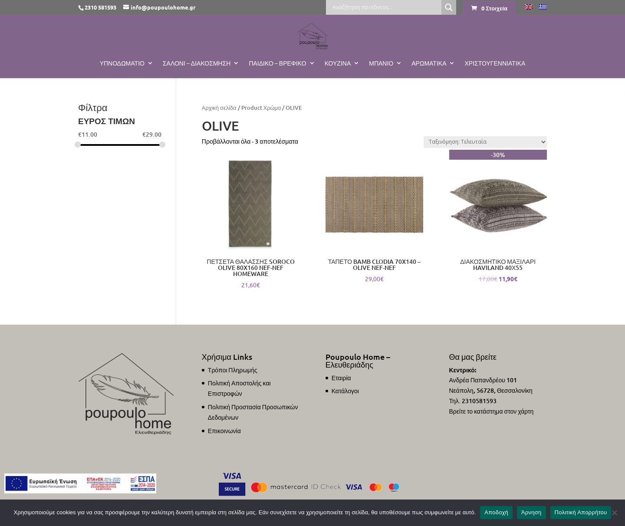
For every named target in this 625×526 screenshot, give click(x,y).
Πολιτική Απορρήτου (581, 512)
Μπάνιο (381, 63)
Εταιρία (341, 378)
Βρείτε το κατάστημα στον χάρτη (491, 411)
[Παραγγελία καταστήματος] (485, 142)
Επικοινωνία (224, 431)
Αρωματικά (428, 63)
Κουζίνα (338, 63)
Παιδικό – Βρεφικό (277, 63)
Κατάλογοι (345, 391)
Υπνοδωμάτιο (122, 63)
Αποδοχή (496, 512)
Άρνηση (531, 512)
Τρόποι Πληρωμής (232, 370)
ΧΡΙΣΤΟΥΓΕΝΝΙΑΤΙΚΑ (494, 63)
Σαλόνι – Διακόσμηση (197, 63)
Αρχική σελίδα (219, 108)
